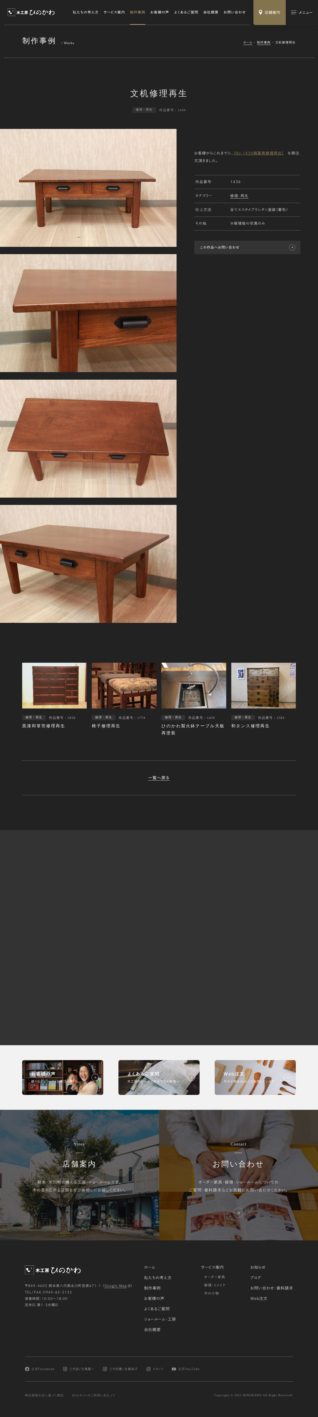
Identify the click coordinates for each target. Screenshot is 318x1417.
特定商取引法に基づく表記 (44, 1395)
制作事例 (137, 12)
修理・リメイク (214, 1285)
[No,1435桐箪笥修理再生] (259, 154)
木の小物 (211, 1293)
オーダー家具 (214, 1277)
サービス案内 (114, 12)
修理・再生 (239, 196)
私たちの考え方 (86, 12)
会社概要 (211, 12)
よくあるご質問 (186, 12)
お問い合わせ (235, 12)
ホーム (248, 42)
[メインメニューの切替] (302, 12)
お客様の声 (159, 12)
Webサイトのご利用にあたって (93, 1395)
